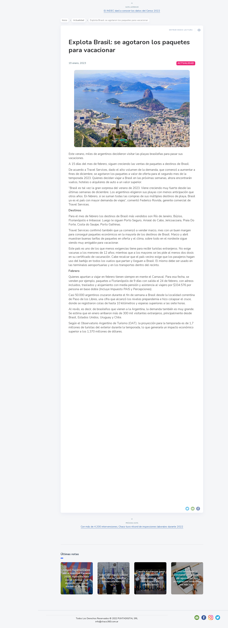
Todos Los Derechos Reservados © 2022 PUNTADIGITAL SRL (110, 618)
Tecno (10, 71)
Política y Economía (19, 57)
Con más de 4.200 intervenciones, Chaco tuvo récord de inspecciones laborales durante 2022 (133, 526)
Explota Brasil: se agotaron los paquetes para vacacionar (130, 46)
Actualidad (13, 42)
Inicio (65, 20)
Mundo (11, 64)
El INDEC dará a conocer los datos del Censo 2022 (133, 11)
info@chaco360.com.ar (109, 621)
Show (10, 49)
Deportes (12, 79)
